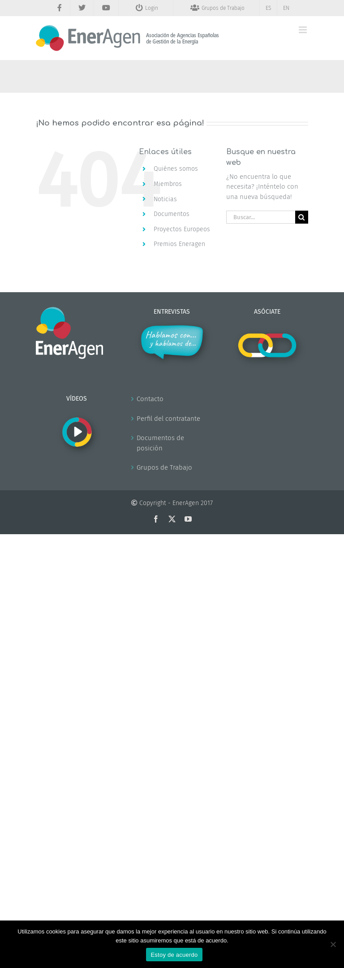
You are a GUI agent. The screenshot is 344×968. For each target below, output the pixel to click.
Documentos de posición (160, 443)
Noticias (165, 199)
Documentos (171, 214)
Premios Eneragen (179, 244)
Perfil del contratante (168, 419)
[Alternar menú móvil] (303, 30)
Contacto (150, 399)
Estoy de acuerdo (174, 954)
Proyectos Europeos (182, 229)
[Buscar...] (260, 217)
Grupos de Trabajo (164, 467)
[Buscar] (301, 217)
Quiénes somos (176, 169)
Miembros (168, 184)
